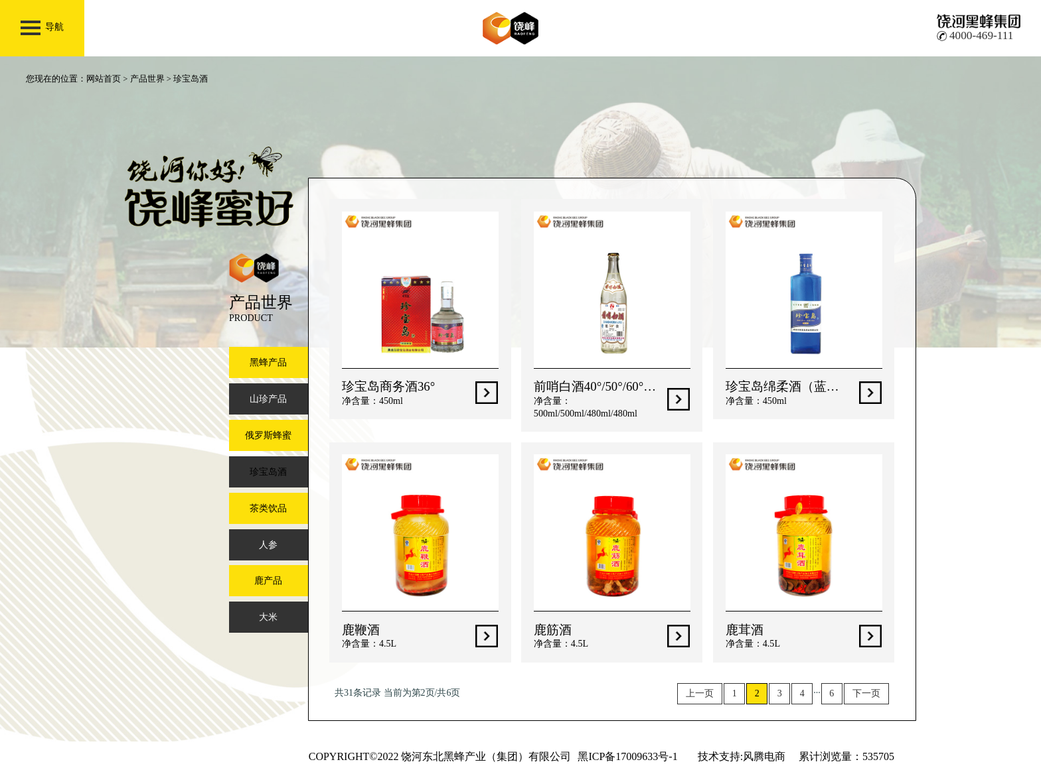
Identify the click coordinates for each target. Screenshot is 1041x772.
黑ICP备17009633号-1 (627, 756)
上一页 (700, 693)
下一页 (866, 693)
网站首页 (103, 79)
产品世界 (147, 79)
